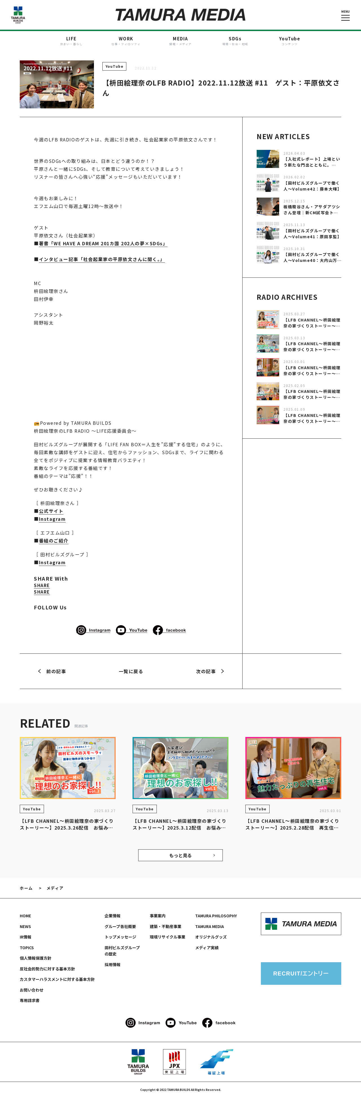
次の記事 (210, 669)
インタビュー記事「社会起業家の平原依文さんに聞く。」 (102, 258)
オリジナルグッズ (211, 935)
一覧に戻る (131, 669)
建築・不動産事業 (165, 925)
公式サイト (51, 510)
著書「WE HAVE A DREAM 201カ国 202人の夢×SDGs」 (104, 243)
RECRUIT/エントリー (301, 972)
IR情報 (25, 935)
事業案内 (158, 914)
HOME (25, 914)
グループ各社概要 (120, 925)
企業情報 (112, 914)
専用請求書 (29, 999)
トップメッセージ (120, 935)
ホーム (26, 886)
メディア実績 (207, 946)
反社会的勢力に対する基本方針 (47, 967)
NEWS (25, 925)
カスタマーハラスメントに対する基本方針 (57, 978)
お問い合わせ (31, 988)
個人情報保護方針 (35, 956)
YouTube (114, 66)
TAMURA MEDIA (209, 925)
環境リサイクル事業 (167, 935)
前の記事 (52, 669)
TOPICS (27, 946)
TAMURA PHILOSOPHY (216, 914)
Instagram (52, 518)
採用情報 (112, 963)
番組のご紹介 (54, 539)
